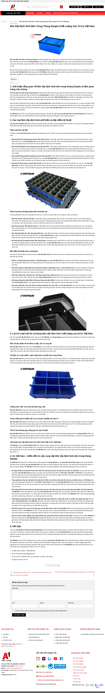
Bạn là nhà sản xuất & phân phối (39, 634)
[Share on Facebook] (46, 565)
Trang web (71, 603)
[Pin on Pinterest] (55, 565)
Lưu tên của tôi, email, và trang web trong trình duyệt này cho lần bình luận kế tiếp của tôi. (41, 610)
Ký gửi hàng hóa (34, 637)
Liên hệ (48, 13)
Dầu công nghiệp (78, 661)
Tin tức (39, 13)
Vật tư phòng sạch (78, 670)
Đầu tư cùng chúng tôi (36, 640)
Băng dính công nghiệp (80, 673)
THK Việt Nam (9, 646)
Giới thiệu (30, 13)
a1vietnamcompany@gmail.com (14, 668)
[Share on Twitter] (49, 565)
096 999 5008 (19, 666)
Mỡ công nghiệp (78, 658)
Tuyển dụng (76, 679)
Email (42, 603)
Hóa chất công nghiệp (79, 667)
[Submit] (61, 6)
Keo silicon (76, 676)
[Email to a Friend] (52, 565)
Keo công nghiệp (78, 664)
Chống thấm (76, 681)
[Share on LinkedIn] (58, 565)
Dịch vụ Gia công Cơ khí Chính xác (66, 13)
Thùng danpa (13, 21)
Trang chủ (4, 21)
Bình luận (15, 588)
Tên (13, 603)
